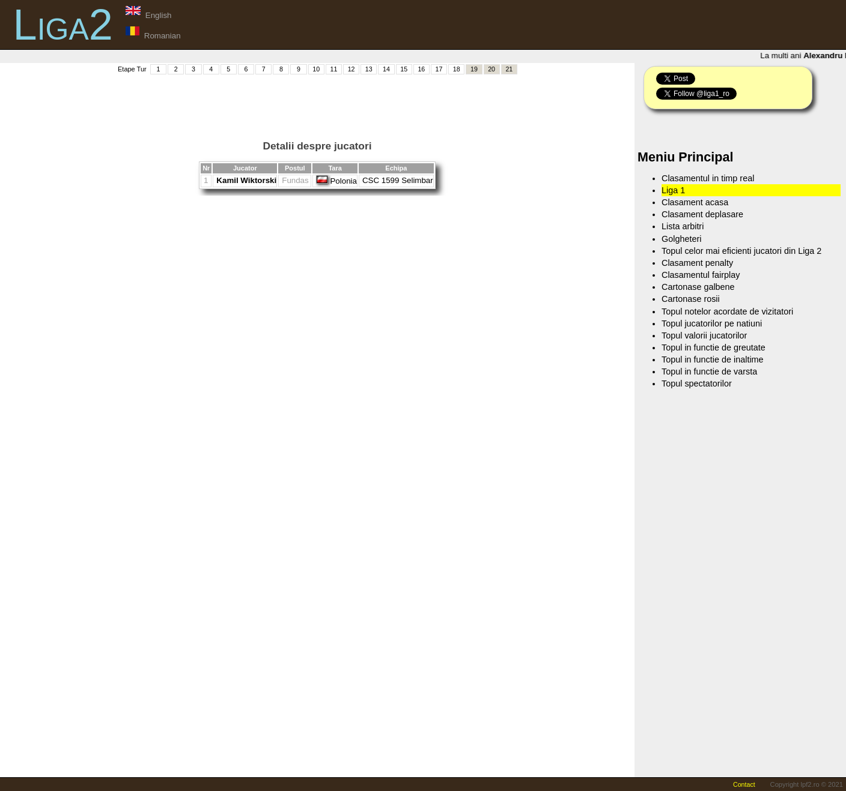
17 (439, 69)
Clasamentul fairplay (701, 275)
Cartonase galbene (698, 287)
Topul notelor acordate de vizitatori (727, 311)
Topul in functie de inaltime (713, 359)
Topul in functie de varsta (709, 371)
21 (509, 69)
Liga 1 (673, 190)
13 (369, 69)
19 (474, 69)
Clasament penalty (697, 263)
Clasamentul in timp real (708, 178)
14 (386, 69)
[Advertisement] (317, 103)
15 (403, 69)
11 (333, 69)
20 (491, 69)
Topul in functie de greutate (713, 347)
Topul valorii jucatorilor (704, 335)
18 (456, 69)
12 (351, 69)
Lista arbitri (683, 226)
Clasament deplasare (702, 214)
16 (421, 69)
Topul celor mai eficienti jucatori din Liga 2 (741, 251)
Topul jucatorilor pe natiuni (712, 323)
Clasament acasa (695, 202)
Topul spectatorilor (697, 383)
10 (316, 69)
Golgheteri (681, 239)
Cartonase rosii (691, 299)
